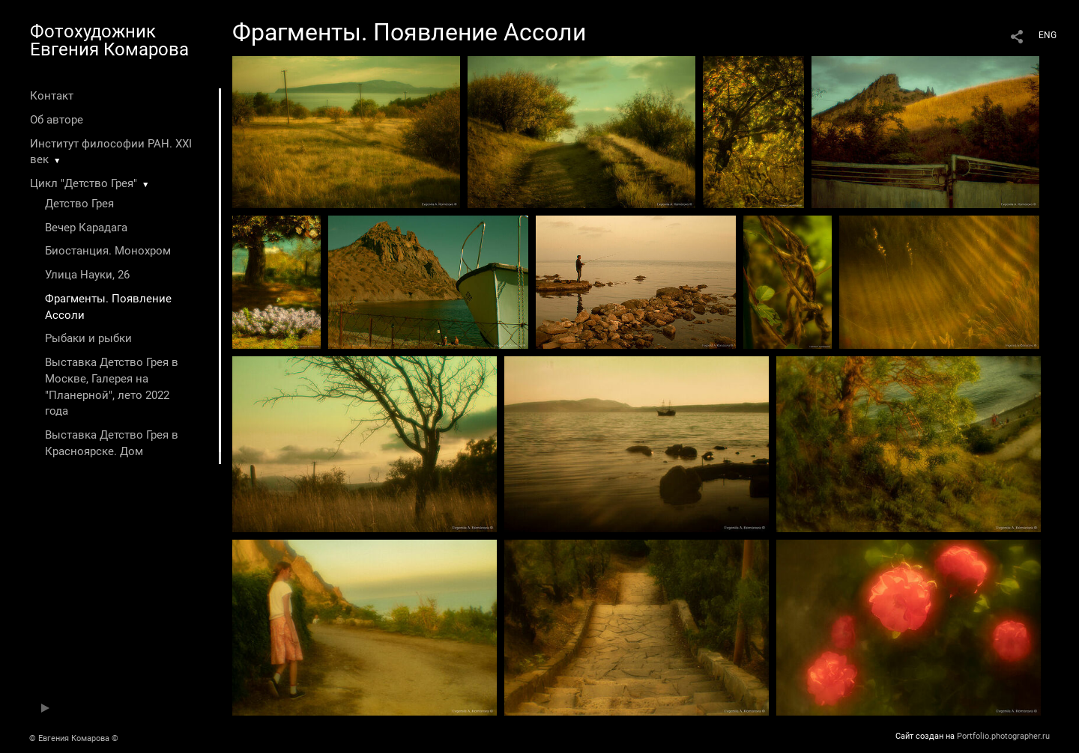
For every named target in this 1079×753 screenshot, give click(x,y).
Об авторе (56, 119)
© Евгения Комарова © (73, 738)
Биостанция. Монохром (108, 250)
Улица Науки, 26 (87, 274)
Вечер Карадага (86, 227)
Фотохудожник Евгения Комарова (109, 40)
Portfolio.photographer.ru (1003, 736)
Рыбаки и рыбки (88, 338)
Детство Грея (79, 203)
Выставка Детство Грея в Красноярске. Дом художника (111, 451)
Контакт (51, 96)
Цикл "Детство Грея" (83, 183)
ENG (1048, 35)
